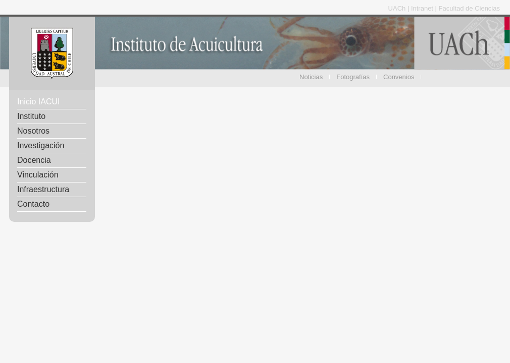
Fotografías (353, 77)
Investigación (40, 145)
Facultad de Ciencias (469, 8)
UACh (397, 8)
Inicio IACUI (38, 101)
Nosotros (33, 131)
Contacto (33, 204)
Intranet (423, 8)
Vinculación (38, 174)
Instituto (31, 116)
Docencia (34, 160)
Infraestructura (43, 189)
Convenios (398, 77)
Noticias (311, 77)
